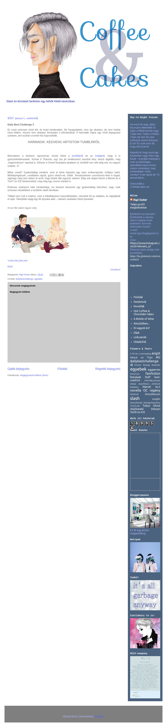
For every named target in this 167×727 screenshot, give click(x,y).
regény (155, 390)
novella (135, 390)
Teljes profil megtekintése (138, 206)
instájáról (100, 156)
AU (158, 357)
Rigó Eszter (140, 199)
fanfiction (152, 373)
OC (145, 390)
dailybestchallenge (24, 279)
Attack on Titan (141, 357)
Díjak (136, 332)
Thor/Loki (135, 406)
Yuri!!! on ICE (137, 412)
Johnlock (155, 384)
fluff (147, 377)
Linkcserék (140, 337)
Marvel (147, 386)
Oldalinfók (140, 341)
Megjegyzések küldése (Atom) (34, 375)
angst (156, 353)
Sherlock (134, 394)
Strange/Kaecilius (151, 402)
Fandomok (140, 301)
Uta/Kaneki (137, 408)
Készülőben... (142, 323)
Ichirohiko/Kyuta (152, 380)
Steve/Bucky (136, 402)
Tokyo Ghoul (151, 405)
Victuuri (155, 408)
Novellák (139, 306)
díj (131, 364)
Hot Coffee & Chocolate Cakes (144, 312)
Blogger (99, 716)
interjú (133, 384)
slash (135, 398)
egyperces (154, 369)
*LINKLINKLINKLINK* (18, 260)
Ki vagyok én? (142, 327)
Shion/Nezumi (152, 394)
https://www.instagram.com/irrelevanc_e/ (145, 245)
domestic (156, 365)
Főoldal (62, 368)
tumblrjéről (77, 156)
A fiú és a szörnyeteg (140, 353)
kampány (134, 387)
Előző (10, 266)
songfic (156, 399)
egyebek (38, 279)
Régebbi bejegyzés (107, 368)
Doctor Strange (142, 365)
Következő (115, 269)
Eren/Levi (134, 374)
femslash (135, 377)
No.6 (157, 387)
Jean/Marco (144, 384)
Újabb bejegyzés (18, 368)
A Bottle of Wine (144, 318)
